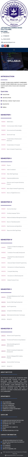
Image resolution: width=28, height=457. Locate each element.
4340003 (3, 257)
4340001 (3, 247)
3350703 (3, 306)
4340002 (3, 252)
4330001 (3, 209)
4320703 (3, 192)
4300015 (3, 134)
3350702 (3, 302)
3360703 (3, 345)
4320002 (3, 178)
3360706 (3, 362)
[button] (14, 50)
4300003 (3, 130)
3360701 (3, 335)
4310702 (3, 149)
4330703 (3, 221)
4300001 (3, 121)
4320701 (3, 183)
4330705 (3, 230)
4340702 (3, 267)
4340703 (3, 271)
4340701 (3, 262)
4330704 (3, 226)
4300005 (3, 165)
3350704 (3, 310)
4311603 (3, 174)
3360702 (3, 339)
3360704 (3, 351)
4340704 (3, 275)
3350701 (3, 297)
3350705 (3, 315)
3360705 (3, 357)
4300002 (3, 126)
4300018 (3, 139)
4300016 (3, 169)
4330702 (3, 217)
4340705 (3, 280)
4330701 (3, 213)
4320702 (3, 188)
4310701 (3, 145)
